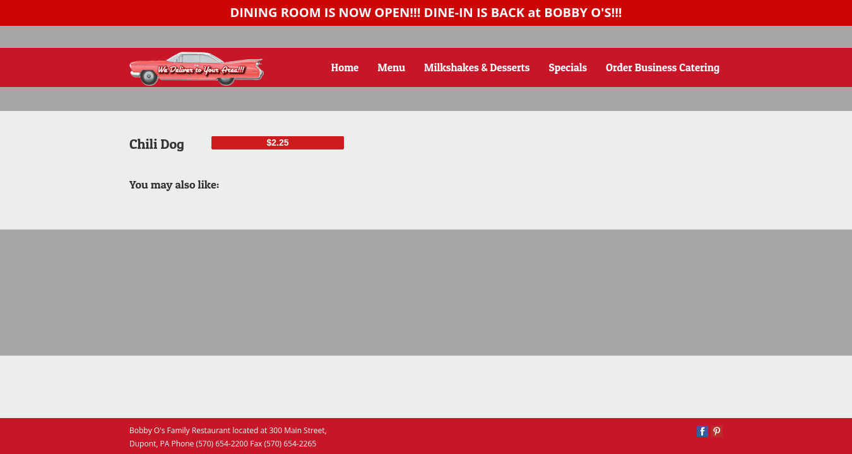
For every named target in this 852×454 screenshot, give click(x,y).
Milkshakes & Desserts (477, 67)
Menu (391, 67)
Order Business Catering (662, 67)
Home (345, 67)
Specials (568, 67)
